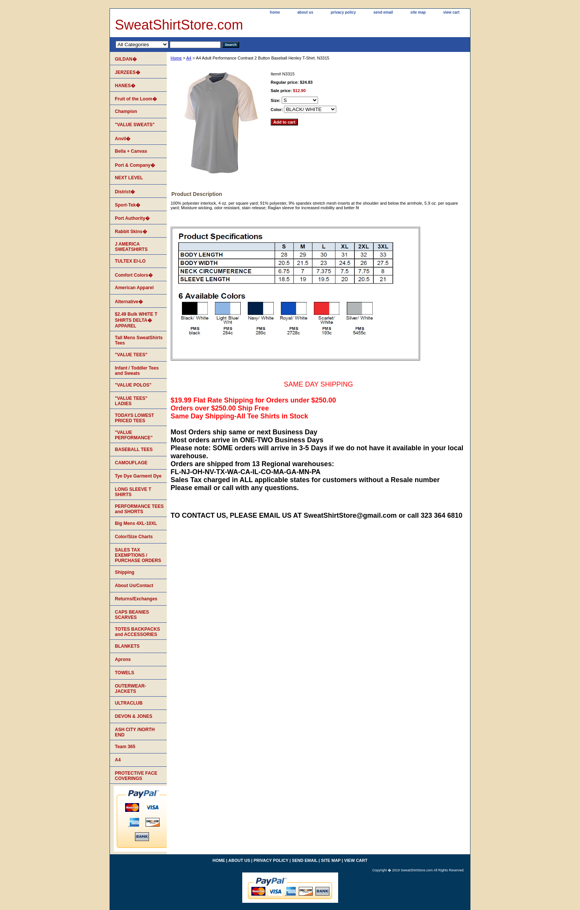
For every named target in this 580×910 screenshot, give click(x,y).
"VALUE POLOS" (133, 385)
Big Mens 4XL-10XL (136, 523)
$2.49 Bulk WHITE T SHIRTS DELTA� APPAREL (136, 320)
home (275, 12)
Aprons (123, 659)
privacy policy (343, 12)
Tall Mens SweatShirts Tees (139, 340)
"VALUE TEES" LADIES (131, 401)
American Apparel (134, 287)
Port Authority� (132, 218)
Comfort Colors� (134, 275)
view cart (451, 12)
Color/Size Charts (134, 536)
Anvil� (122, 138)
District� (125, 191)
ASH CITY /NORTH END (135, 732)
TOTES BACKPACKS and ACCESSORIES (137, 632)
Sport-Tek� (127, 205)
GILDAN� (126, 59)
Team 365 (125, 746)
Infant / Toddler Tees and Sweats (137, 370)
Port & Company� (135, 165)
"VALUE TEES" (131, 354)
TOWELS (124, 672)
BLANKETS (127, 646)
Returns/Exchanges (136, 598)
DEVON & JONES (133, 716)
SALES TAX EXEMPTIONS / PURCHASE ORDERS (138, 555)
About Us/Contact (134, 585)
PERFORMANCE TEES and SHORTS (139, 509)
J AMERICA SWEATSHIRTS (131, 246)
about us (306, 12)
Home (176, 58)
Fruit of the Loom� (136, 99)
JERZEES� (127, 72)
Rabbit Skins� (131, 231)
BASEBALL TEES (134, 449)
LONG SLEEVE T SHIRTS (133, 492)
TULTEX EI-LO (130, 261)
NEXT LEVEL (129, 177)
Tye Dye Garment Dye (138, 476)
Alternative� (129, 301)
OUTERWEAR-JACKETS (130, 688)
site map (418, 12)
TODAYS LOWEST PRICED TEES (134, 418)
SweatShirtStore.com (179, 25)
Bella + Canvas (131, 151)
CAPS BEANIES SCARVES (132, 614)
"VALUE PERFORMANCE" (134, 435)
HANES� (125, 85)
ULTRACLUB (129, 703)
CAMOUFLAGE (131, 462)
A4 (188, 58)
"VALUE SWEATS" (135, 124)
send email (383, 12)
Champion (126, 111)
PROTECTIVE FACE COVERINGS (136, 776)
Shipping (124, 572)
